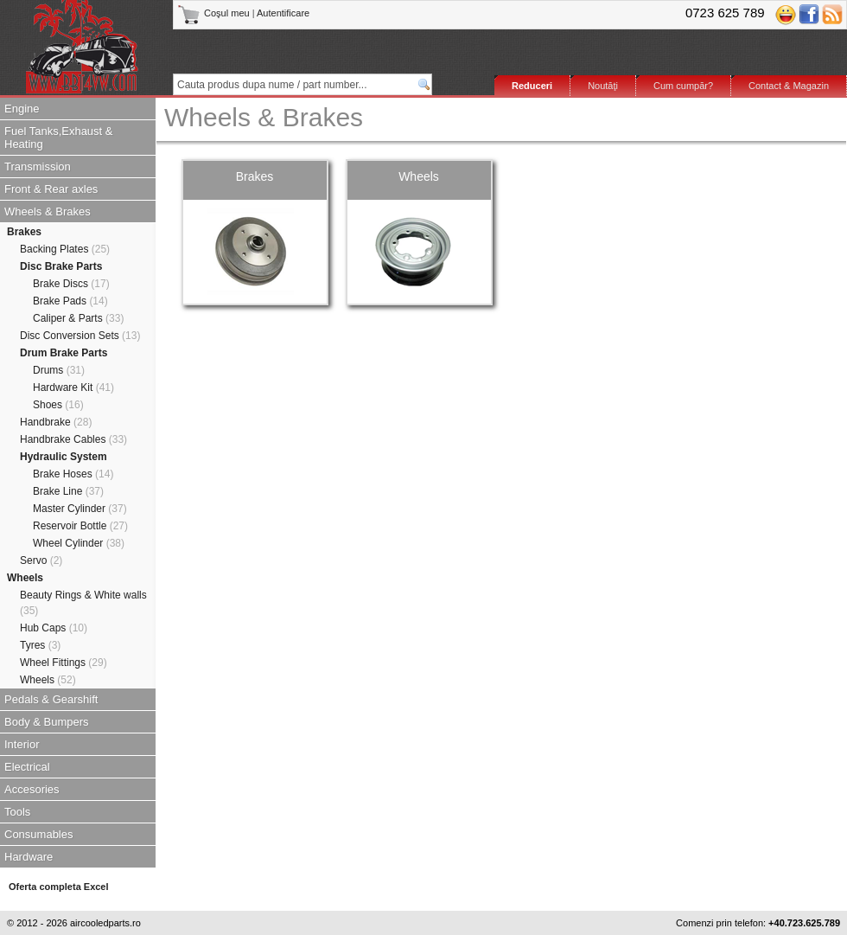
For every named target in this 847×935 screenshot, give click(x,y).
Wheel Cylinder (78, 543)
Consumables (38, 834)
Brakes (24, 232)
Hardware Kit (73, 387)
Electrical (27, 766)
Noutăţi (603, 85)
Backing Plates (65, 249)
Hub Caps (53, 628)
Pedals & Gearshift (51, 699)
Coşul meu (214, 13)
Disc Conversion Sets (80, 336)
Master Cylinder (80, 509)
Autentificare (283, 13)
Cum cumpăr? (683, 85)
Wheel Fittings (63, 662)
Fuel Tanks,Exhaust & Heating (58, 137)
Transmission (37, 166)
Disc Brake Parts (61, 266)
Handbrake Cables (73, 439)
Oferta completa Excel (59, 886)
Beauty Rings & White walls (83, 603)
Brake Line (68, 491)
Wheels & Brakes (47, 211)
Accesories (32, 789)
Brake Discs (71, 284)
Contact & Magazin (788, 85)
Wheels (25, 578)
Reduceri (532, 85)
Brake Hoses (73, 474)
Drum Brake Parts (63, 353)
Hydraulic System (63, 457)
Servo (41, 560)
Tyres (40, 645)
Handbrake (56, 422)
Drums (59, 370)
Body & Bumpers (46, 721)
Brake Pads (70, 301)
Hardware (28, 856)
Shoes (58, 405)
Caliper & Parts (78, 318)
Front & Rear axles (51, 189)
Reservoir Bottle (80, 526)
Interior (21, 744)
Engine (21, 108)
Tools (17, 811)
